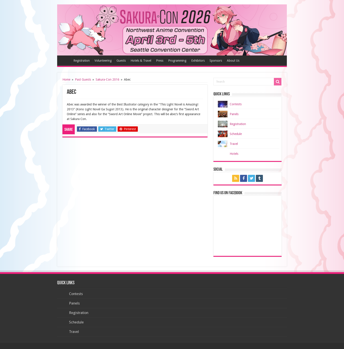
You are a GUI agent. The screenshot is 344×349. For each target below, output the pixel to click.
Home (65, 60)
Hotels (234, 153)
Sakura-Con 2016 (107, 79)
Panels (234, 114)
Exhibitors (198, 60)
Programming (177, 60)
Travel (234, 144)
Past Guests (83, 79)
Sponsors (215, 60)
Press (159, 60)
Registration (81, 60)
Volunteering (103, 60)
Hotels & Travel (141, 60)
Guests (121, 60)
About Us (233, 60)
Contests (236, 104)
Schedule (236, 134)
